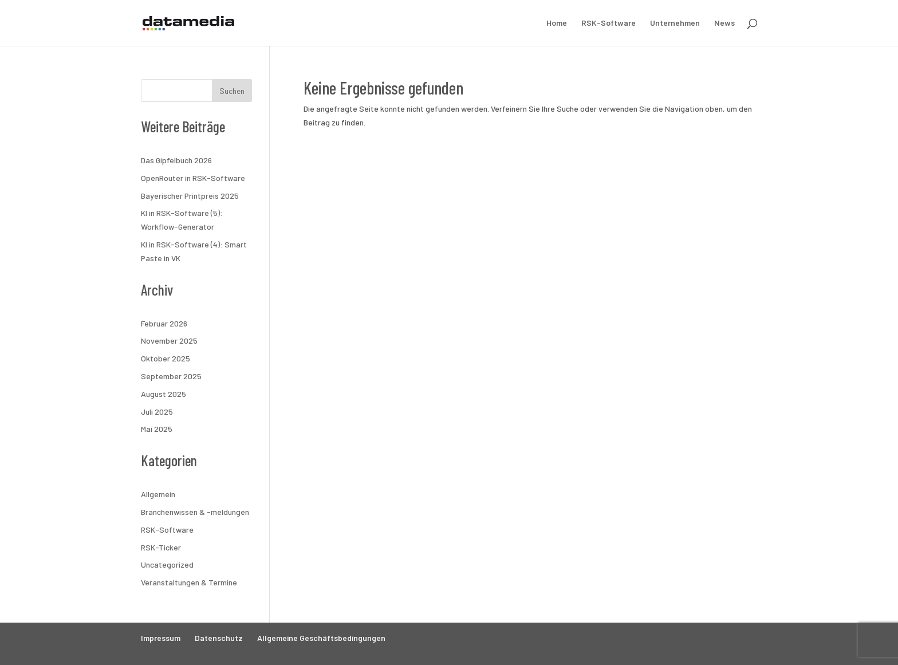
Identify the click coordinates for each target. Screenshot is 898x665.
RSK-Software (608, 23)
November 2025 (169, 340)
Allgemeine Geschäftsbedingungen (321, 638)
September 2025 (171, 376)
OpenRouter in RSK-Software (193, 178)
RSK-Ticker (161, 547)
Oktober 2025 (165, 358)
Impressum (160, 638)
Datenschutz (219, 638)
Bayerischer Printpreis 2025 (190, 195)
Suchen (232, 91)
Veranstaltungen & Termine (189, 582)
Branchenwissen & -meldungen (195, 512)
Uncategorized (167, 564)
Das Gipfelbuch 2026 (176, 160)
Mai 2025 (156, 429)
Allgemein (158, 494)
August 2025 (163, 394)
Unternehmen (675, 23)
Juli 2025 (157, 411)
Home (556, 23)
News (724, 23)
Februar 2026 (164, 323)
